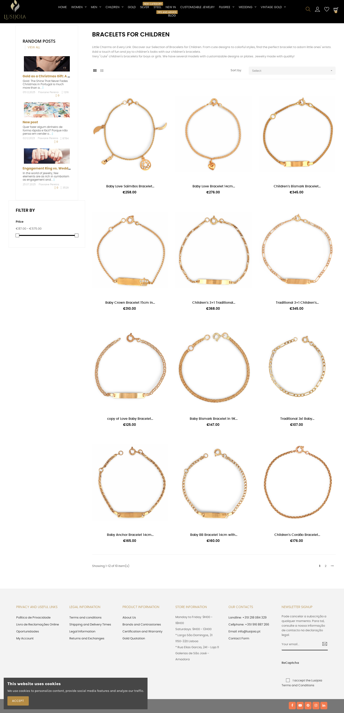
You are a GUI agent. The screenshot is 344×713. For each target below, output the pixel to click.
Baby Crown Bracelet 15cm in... (130, 326)
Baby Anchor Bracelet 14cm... (130, 558)
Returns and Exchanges (86, 661)
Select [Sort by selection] (294, 94)
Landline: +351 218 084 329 (247, 640)
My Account (25, 661)
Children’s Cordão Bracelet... (297, 558)
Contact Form (238, 661)
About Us (129, 640)
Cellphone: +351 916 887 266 (248, 647)
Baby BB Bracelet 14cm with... (213, 558)
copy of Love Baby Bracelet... (130, 442)
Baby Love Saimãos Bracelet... (130, 209)
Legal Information (82, 654)
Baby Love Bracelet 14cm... (214, 209)
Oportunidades (27, 654)
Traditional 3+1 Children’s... (297, 326)
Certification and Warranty (142, 654)
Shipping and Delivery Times (90, 647)
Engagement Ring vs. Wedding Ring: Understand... (64, 191)
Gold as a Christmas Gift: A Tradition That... (58, 99)
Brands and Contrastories (141, 647)
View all (34, 70)
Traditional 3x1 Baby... (297, 442)
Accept (18, 701)
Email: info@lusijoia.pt (244, 654)
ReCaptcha (286, 686)
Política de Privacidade (33, 640)
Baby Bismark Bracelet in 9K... (214, 442)
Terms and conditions (85, 640)
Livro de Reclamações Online (37, 647)
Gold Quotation (133, 661)
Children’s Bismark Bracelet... (297, 209)
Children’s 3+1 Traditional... (213, 326)
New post (30, 145)
